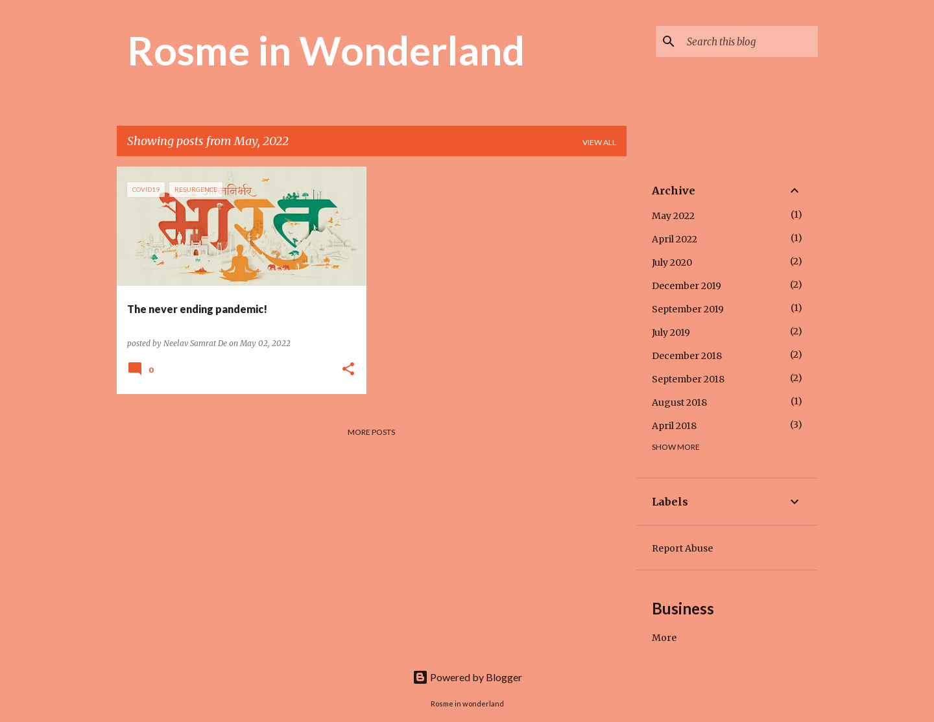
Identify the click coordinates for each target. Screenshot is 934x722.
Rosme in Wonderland (326, 50)
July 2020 (672, 262)
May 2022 (673, 216)
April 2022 (674, 239)
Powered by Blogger (467, 677)
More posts (371, 432)
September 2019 (688, 309)
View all (599, 142)
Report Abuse (682, 548)
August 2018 (679, 402)
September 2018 (688, 379)
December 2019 (686, 286)
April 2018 (674, 426)
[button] (348, 369)
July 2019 (671, 332)
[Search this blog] (750, 41)
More (664, 638)
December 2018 (687, 356)
